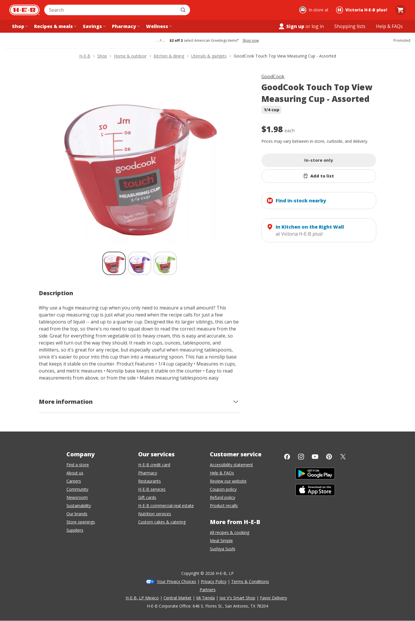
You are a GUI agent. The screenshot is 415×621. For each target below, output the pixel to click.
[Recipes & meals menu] (54, 26)
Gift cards (147, 497)
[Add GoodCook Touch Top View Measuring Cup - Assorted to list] (319, 176)
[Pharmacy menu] (125, 26)
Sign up (291, 26)
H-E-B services (152, 489)
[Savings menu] (93, 26)
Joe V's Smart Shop (237, 598)
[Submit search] (183, 10)
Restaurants (149, 481)
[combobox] (110, 10)
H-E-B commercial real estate (166, 505)
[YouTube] (315, 456)
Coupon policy (223, 489)
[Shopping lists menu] (349, 26)
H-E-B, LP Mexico (142, 598)
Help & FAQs (222, 473)
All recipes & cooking (229, 532)
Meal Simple (221, 540)
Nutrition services (154, 513)
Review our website (228, 481)
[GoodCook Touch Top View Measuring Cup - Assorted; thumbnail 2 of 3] (139, 263)
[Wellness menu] (158, 26)
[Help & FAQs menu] (389, 26)
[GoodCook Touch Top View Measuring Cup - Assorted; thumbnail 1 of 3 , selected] (114, 263)
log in (318, 26)
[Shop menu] (19, 26)
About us (74, 473)
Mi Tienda (205, 598)
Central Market (177, 598)
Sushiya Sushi (222, 549)
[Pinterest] (329, 456)
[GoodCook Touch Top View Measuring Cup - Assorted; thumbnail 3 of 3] (165, 263)
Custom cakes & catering (162, 522)
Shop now (250, 40)
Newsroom (77, 497)
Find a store (77, 464)
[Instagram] (301, 456)
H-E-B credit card (154, 464)
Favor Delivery (273, 598)
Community (77, 489)
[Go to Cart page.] (400, 10)
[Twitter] (343, 456)
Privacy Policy (213, 581)
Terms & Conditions (250, 581)
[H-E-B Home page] (24, 10)
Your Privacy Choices (176, 581)
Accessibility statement (231, 464)
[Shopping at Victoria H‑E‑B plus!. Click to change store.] (362, 10)
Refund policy (222, 497)
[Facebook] (287, 456)
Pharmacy (147, 473)
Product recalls (224, 505)
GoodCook (272, 76)
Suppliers (74, 530)
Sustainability (78, 505)
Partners (208, 589)
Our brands (76, 513)
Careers (73, 481)
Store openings (80, 522)
